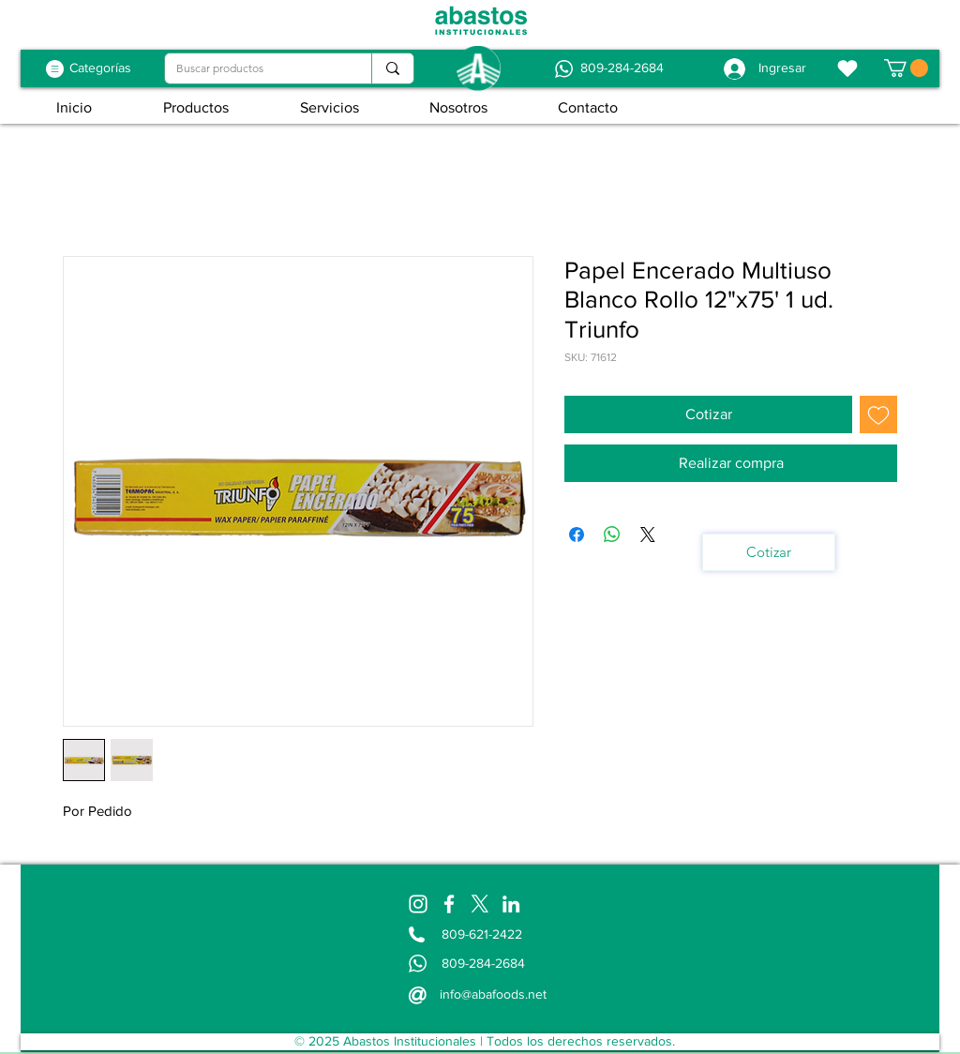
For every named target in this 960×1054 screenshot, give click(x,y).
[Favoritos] (847, 68)
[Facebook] (449, 904)
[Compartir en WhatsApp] (612, 534)
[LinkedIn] (511, 904)
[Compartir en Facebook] (576, 534)
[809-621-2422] (485, 935)
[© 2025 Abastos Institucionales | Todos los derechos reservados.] (484, 1041)
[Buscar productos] (254, 68)
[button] (906, 68)
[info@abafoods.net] (495, 994)
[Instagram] (418, 904)
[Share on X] (648, 534)
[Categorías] (100, 68)
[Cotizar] (768, 552)
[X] (480, 904)
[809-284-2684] (621, 68)
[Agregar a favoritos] (878, 414)
